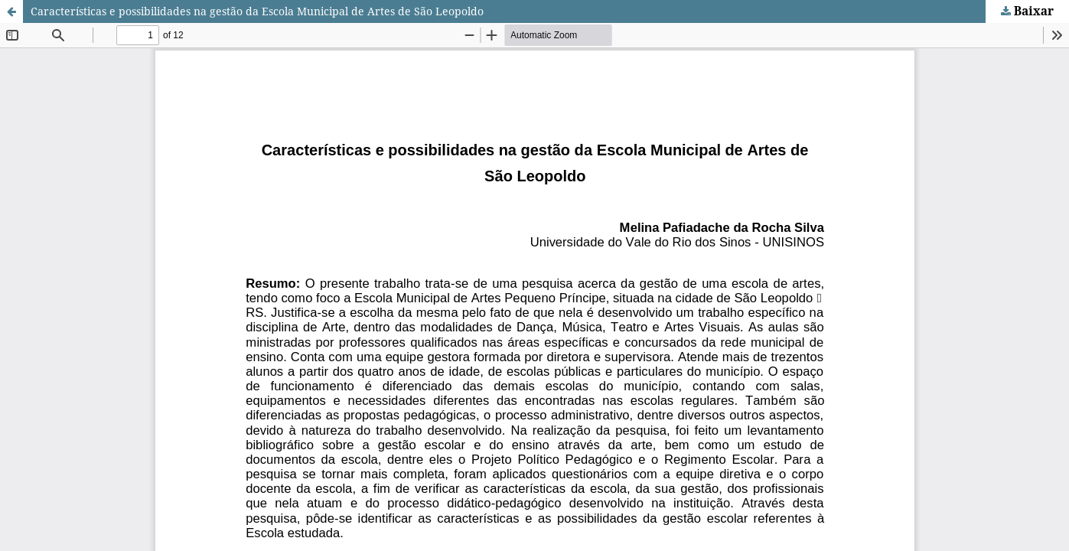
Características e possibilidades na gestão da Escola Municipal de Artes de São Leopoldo (257, 11)
